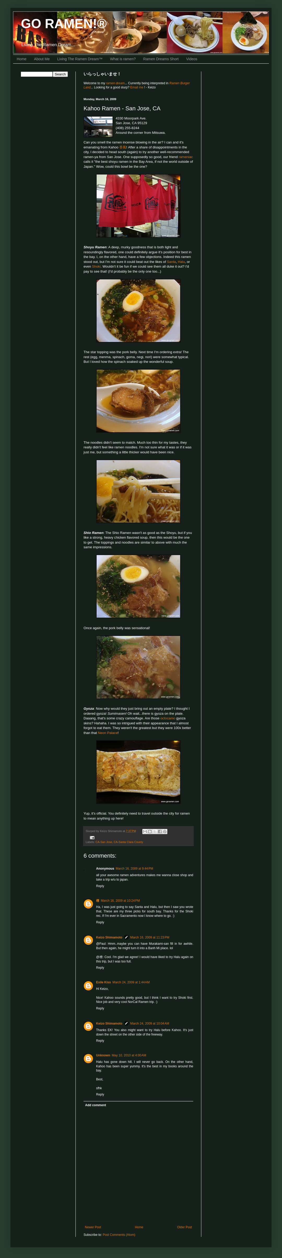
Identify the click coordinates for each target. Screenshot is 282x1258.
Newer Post (93, 1227)
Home (21, 59)
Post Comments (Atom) (119, 1235)
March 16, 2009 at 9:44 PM (134, 868)
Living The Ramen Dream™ (79, 59)
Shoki (96, 266)
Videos (191, 59)
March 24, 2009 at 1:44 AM (131, 982)
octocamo (167, 718)
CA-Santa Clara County (128, 842)
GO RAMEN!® (64, 23)
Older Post (184, 1227)
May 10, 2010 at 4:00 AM (129, 1055)
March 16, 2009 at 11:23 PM (149, 937)
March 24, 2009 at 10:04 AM (149, 1023)
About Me (42, 59)
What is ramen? (123, 59)
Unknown (103, 1055)
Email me (137, 87)
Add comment (95, 1105)
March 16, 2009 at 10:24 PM (120, 900)
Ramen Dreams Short (161, 59)
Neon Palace (108, 733)
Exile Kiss (103, 982)
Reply (100, 886)
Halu (181, 262)
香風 (122, 147)
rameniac (186, 157)
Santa (171, 262)
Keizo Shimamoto (109, 937)
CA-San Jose (104, 842)
